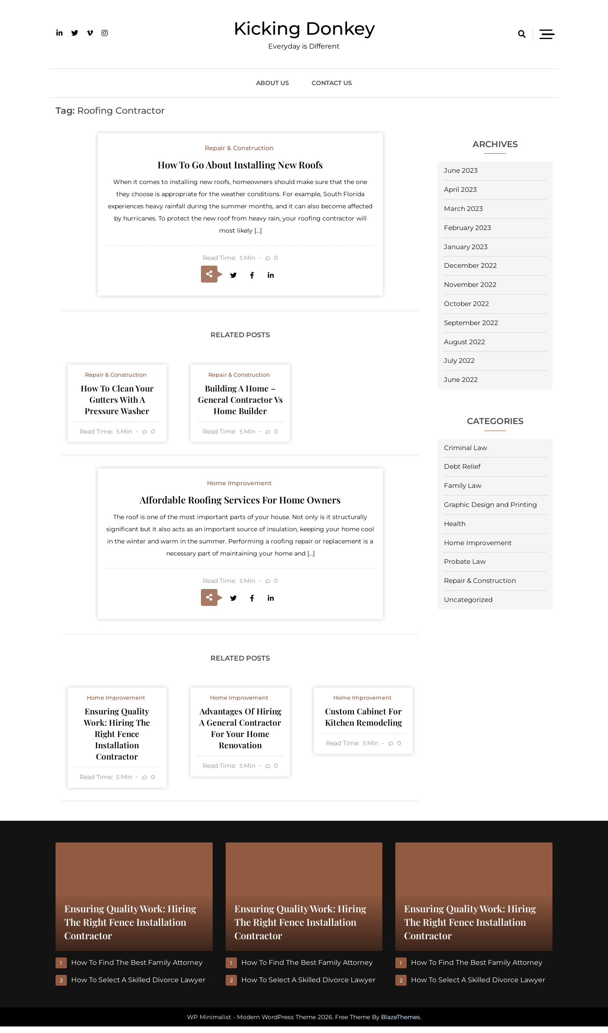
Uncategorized (468, 599)
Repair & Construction (480, 580)
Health (455, 524)
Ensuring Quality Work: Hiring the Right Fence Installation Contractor (117, 739)
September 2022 (471, 323)
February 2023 (467, 228)
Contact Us (332, 83)
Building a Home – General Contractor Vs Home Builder (240, 401)
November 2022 (470, 284)
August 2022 (464, 342)
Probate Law (465, 561)
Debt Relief (462, 466)
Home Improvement (478, 543)
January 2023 (466, 247)
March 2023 (463, 208)
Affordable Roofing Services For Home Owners (240, 502)
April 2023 (460, 189)
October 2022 (466, 303)
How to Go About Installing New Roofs (240, 164)
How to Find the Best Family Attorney (137, 969)
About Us (272, 83)
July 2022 (459, 360)
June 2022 (461, 379)
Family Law (462, 485)
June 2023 (461, 170)
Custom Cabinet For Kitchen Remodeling (363, 721)
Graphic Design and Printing (490, 504)
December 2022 (470, 265)
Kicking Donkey (304, 28)
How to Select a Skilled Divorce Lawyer (138, 986)
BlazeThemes (400, 1023)
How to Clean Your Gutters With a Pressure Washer (117, 401)
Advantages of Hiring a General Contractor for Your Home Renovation (240, 733)
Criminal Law (465, 448)
